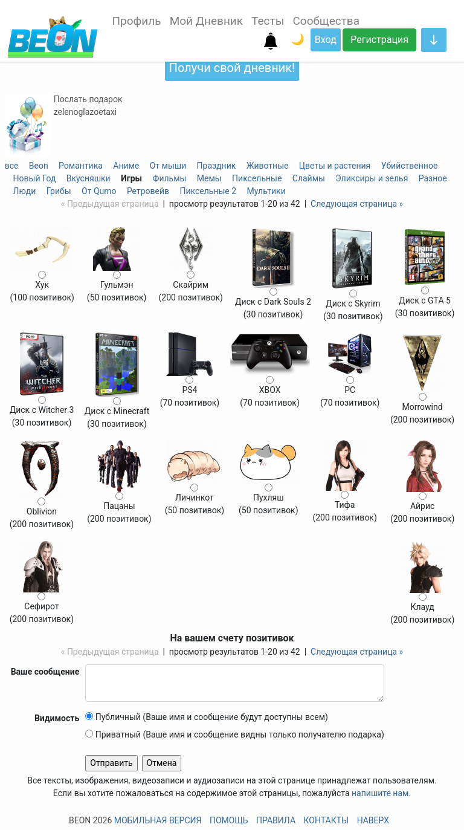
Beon (38, 165)
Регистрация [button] (379, 39)
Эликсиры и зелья (371, 178)
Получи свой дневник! (232, 67)
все (12, 165)
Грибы (59, 191)
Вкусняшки (88, 178)
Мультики (266, 191)
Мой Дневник (206, 21)
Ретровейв (148, 191)
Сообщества (325, 21)
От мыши (168, 165)
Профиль (136, 21)
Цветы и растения (334, 165)
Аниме (126, 165)
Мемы (209, 178)
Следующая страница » (357, 204)
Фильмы (170, 178)
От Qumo (99, 191)
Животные (267, 165)
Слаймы (308, 178)
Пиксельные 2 (207, 191)
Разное (433, 178)
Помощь (229, 820)
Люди (24, 191)
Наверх (373, 820)
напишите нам (380, 793)
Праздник (216, 165)
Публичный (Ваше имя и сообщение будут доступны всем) (206, 717)
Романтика (81, 165)
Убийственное (409, 165)
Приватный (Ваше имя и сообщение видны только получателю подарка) (234, 734)
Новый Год (34, 178)
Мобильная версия (158, 820)
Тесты (267, 21)
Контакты (326, 820)
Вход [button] (326, 39)
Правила (275, 820)
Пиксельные (257, 178)
